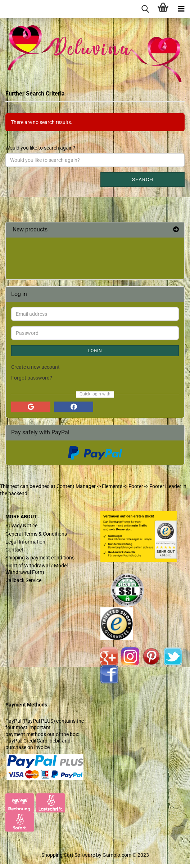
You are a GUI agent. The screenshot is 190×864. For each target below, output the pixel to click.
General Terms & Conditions (36, 534)
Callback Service (23, 580)
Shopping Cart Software (68, 855)
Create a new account (35, 367)
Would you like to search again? (40, 148)
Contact (14, 550)
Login (95, 350)
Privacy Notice (21, 525)
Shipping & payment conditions (39, 558)
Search (142, 179)
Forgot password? (31, 378)
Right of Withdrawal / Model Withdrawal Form (36, 569)
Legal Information (25, 542)
